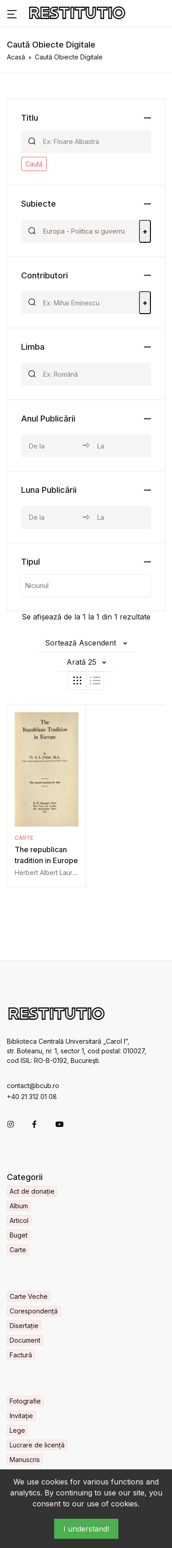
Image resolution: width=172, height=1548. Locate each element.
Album (19, 1206)
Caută (34, 164)
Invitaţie (21, 1416)
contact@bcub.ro (33, 1085)
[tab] (77, 680)
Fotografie (25, 1401)
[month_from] (52, 517)
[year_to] (120, 445)
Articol (19, 1220)
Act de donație (32, 1191)
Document (25, 1340)
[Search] (93, 141)
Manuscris (25, 1459)
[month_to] (120, 517)
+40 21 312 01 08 (32, 1096)
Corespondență (34, 1311)
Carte (24, 837)
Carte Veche (29, 1296)
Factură (21, 1355)
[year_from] (52, 445)
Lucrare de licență (37, 1445)
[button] (12, 13)
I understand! (86, 1528)
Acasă (16, 57)
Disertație (24, 1325)
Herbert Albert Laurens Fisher (59, 872)
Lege (17, 1430)
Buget (19, 1235)
